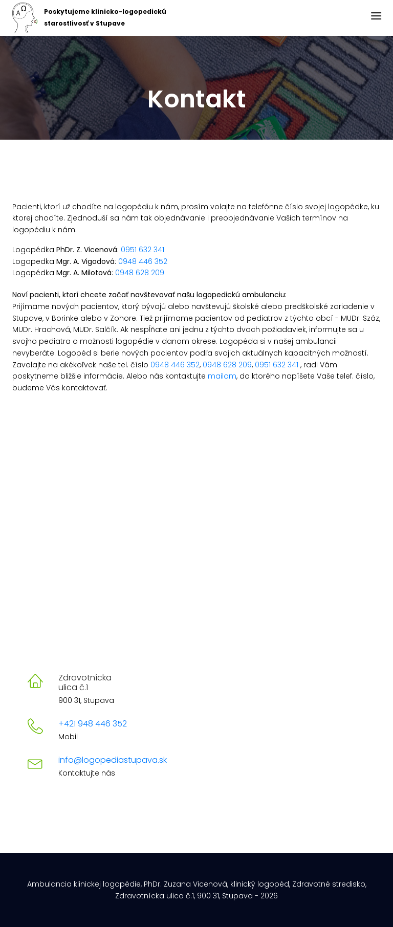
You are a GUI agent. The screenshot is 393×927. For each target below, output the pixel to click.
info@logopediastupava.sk (112, 760)
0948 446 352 (142, 261)
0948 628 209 (139, 273)
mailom (222, 376)
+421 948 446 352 (92, 724)
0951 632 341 (142, 250)
